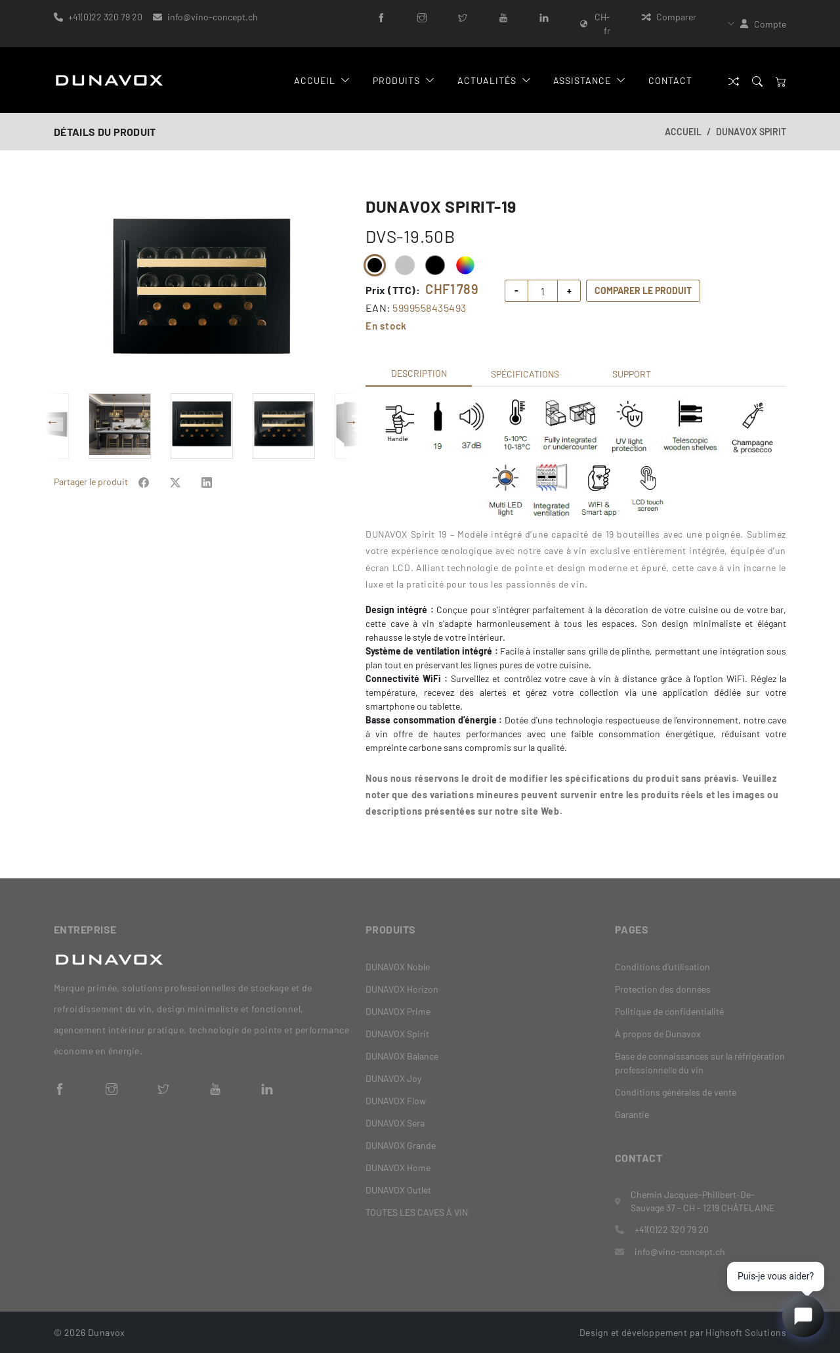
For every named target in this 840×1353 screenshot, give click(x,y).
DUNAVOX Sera (395, 1122)
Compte (770, 24)
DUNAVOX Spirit (751, 131)
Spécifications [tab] (525, 373)
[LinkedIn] (544, 16)
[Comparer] (733, 80)
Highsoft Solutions (745, 1331)
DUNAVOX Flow (396, 1100)
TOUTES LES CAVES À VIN (417, 1212)
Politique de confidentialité (669, 1011)
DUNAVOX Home (398, 1167)
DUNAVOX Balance (402, 1056)
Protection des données (663, 989)
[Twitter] (462, 16)
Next (351, 421)
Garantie (632, 1114)
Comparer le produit (643, 290)
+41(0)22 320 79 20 (105, 16)
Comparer (669, 16)
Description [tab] (419, 373)
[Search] (757, 80)
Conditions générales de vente (675, 1092)
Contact (670, 80)
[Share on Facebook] (143, 481)
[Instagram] (422, 16)
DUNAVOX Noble (398, 966)
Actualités (494, 80)
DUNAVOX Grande (401, 1145)
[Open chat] (803, 1316)
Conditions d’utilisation (662, 966)
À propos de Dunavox (658, 1033)
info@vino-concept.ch (212, 16)
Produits (403, 80)
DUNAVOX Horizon (402, 989)
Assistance (589, 80)
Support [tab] (631, 373)
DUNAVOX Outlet (398, 1189)
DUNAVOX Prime (398, 1011)
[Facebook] (381, 16)
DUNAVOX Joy (393, 1078)
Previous (52, 421)
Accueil (322, 80)
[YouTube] (503, 16)
